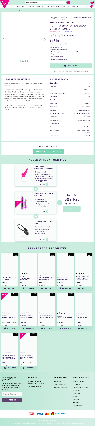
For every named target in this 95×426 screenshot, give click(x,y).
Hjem (3, 10)
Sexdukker (76, 393)
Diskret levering (59, 384)
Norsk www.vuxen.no (60, 423)
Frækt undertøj (78, 405)
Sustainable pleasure (18, 10)
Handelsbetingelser (60, 387)
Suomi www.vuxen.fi (44, 423)
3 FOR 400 (68, 32)
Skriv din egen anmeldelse (48, 151)
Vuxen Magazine (78, 381)
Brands (9, 10)
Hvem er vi (58, 381)
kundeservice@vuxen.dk (36, 386)
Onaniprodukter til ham (80, 387)
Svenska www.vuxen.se (28, 423)
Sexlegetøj (76, 384)
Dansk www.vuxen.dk (77, 423)
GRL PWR (76, 402)
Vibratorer (76, 390)
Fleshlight (76, 399)
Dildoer (75, 396)
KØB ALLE (71, 209)
